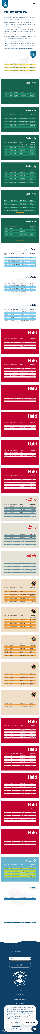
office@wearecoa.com (26, 48)
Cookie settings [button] (14, 1022)
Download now (20, 965)
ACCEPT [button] (16, 1028)
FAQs (20, 990)
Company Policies (20, 1003)
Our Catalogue (16, 951)
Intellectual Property (20, 999)
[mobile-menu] (33, 4)
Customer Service (20, 994)
